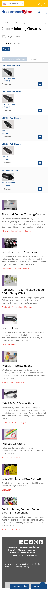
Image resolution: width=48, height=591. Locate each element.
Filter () (6, 49)
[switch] (4, 36)
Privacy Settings (23, 566)
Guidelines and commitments (23, 552)
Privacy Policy (17, 555)
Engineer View (14, 36)
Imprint (11, 550)
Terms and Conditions (29, 547)
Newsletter (32, 550)
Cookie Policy (31, 555)
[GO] (39, 12)
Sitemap (21, 550)
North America (13, 3)
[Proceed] (39, 4)
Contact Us (12, 547)
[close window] (44, 3)
